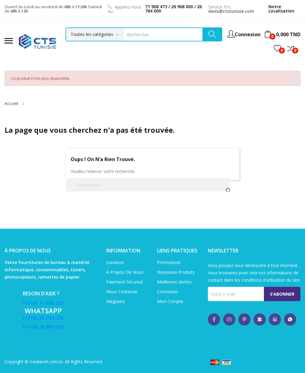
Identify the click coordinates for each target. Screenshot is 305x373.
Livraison (115, 262)
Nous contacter (122, 291)
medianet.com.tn (46, 361)
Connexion (167, 291)
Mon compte (170, 301)
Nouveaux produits (176, 272)
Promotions (169, 262)
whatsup (214, 319)
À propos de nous (124, 272)
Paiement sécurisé (124, 282)
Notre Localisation (281, 9)
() (277, 48)
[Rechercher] (148, 185)
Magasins (115, 301)
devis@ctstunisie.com (231, 11)
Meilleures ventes (174, 282)
